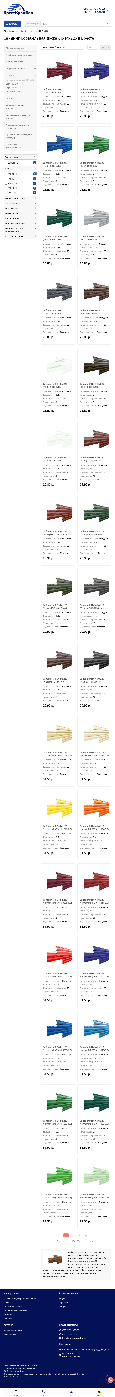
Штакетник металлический (21, 146)
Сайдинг (13, 31)
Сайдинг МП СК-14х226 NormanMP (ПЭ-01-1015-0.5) (94, 754)
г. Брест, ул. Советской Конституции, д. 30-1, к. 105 (86, 1349)
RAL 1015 (12, 178)
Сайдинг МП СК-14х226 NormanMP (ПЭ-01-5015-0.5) (94, 1049)
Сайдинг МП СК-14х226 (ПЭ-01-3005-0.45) (55, 91)
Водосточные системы (21, 68)
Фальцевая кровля (15, 61)
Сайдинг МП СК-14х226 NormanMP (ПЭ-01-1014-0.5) (57, 754)
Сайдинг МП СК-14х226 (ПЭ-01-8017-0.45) (92, 312)
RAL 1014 (12, 173)
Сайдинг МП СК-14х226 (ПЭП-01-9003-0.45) (55, 459)
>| (86, 1235)
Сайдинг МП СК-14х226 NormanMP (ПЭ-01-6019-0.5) (94, 1196)
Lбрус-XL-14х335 (13, 87)
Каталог (8, 1324)
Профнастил (10, 1334)
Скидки (62, 1306)
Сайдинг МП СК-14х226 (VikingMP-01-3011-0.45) (55, 533)
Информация (11, 1293)
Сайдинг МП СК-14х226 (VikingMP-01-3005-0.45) (92, 459)
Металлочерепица (21, 48)
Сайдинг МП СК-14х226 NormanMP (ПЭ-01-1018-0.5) (57, 828)
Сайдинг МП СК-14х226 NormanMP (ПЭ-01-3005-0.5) (57, 901)
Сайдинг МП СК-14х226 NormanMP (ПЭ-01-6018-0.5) (57, 1196)
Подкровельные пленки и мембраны (18, 126)
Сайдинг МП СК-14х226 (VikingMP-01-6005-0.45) (92, 533)
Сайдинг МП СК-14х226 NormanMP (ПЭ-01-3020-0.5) (57, 975)
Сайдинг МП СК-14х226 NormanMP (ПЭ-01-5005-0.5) (57, 1049)
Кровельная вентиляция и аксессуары (19, 136)
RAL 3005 (12, 192)
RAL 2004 (12, 188)
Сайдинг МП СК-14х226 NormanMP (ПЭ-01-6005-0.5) (94, 1122)
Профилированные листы (21, 55)
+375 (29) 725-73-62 (70, 1330)
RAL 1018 (12, 183)
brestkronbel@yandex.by (74, 1338)
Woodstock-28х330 (14, 91)
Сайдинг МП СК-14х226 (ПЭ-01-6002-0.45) (92, 164)
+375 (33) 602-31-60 (70, 1334)
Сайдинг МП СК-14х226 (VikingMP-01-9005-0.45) (92, 680)
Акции (62, 1298)
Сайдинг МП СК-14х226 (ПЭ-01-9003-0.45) (55, 385)
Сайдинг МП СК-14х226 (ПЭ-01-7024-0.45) (55, 312)
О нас (6, 1302)
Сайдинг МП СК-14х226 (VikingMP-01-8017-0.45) (55, 680)
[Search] (75, 24)
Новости (8, 1318)
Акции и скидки (68, 1293)
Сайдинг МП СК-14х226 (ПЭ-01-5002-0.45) (92, 91)
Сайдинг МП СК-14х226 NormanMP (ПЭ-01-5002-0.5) (94, 975)
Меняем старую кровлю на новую (20, 1298)
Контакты (8, 1314)
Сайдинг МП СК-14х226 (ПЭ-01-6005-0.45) (55, 238)
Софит (21, 99)
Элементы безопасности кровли (21, 116)
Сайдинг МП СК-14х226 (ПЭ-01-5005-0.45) (55, 164)
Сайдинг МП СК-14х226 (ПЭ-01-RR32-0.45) (92, 385)
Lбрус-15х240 (12, 83)
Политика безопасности (15, 1310)
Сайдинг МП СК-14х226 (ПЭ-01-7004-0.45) (92, 238)
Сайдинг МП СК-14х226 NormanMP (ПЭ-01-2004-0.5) (94, 828)
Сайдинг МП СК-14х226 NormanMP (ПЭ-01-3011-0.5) (94, 901)
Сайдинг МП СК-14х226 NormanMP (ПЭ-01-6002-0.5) (57, 1122)
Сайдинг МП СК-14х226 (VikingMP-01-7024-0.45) (92, 606)
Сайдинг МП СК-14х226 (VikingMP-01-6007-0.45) (55, 606)
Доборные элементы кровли (21, 107)
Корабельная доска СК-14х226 (20, 80)
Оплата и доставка (13, 1306)
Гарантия (63, 1302)
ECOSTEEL (13, 162)
